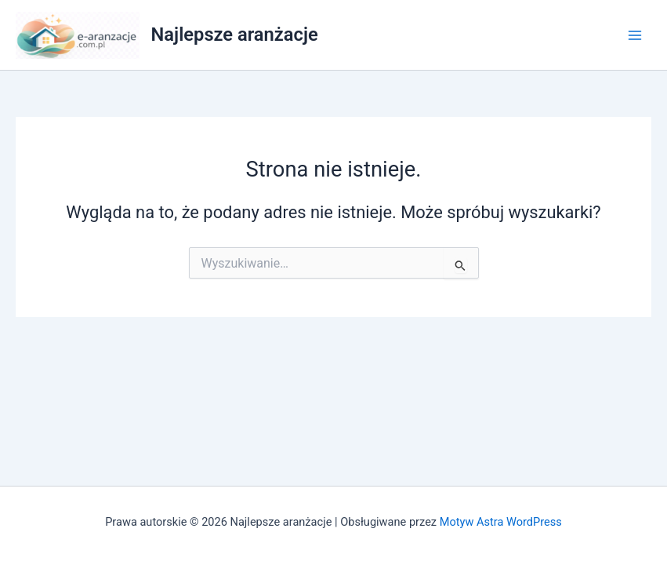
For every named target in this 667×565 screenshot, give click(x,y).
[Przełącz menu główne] (634, 35)
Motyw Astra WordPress (501, 522)
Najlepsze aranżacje (234, 35)
